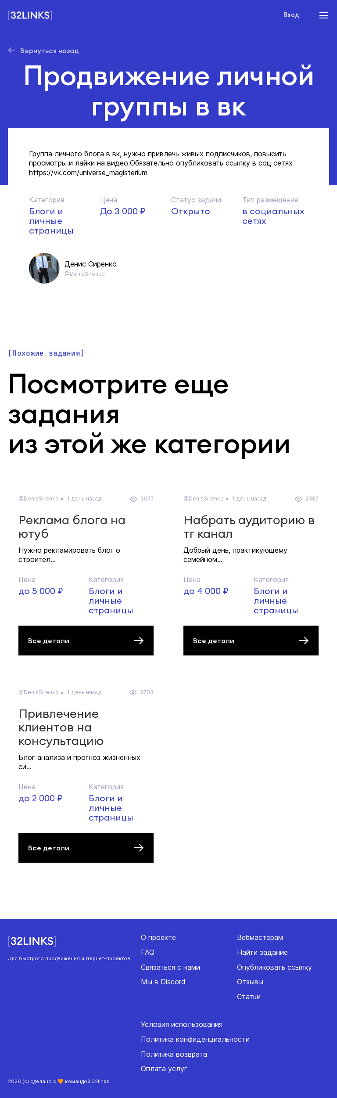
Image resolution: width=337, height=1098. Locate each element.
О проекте (158, 937)
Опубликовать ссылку (274, 967)
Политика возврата (174, 1054)
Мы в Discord (163, 981)
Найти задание (262, 952)
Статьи (249, 996)
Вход (291, 14)
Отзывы (250, 981)
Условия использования (181, 1024)
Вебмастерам (260, 937)
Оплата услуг (164, 1068)
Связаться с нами (170, 967)
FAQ (147, 952)
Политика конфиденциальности (195, 1039)
